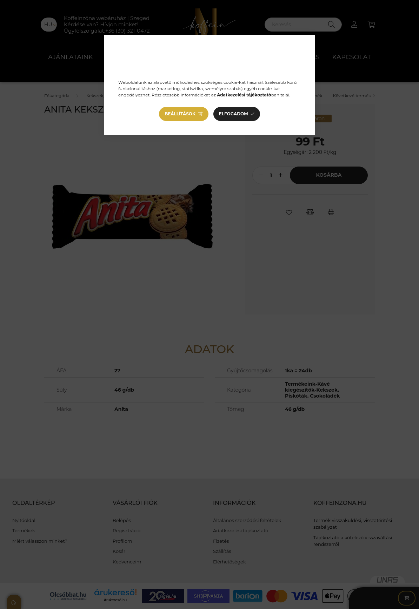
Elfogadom (233, 113)
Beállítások (180, 113)
